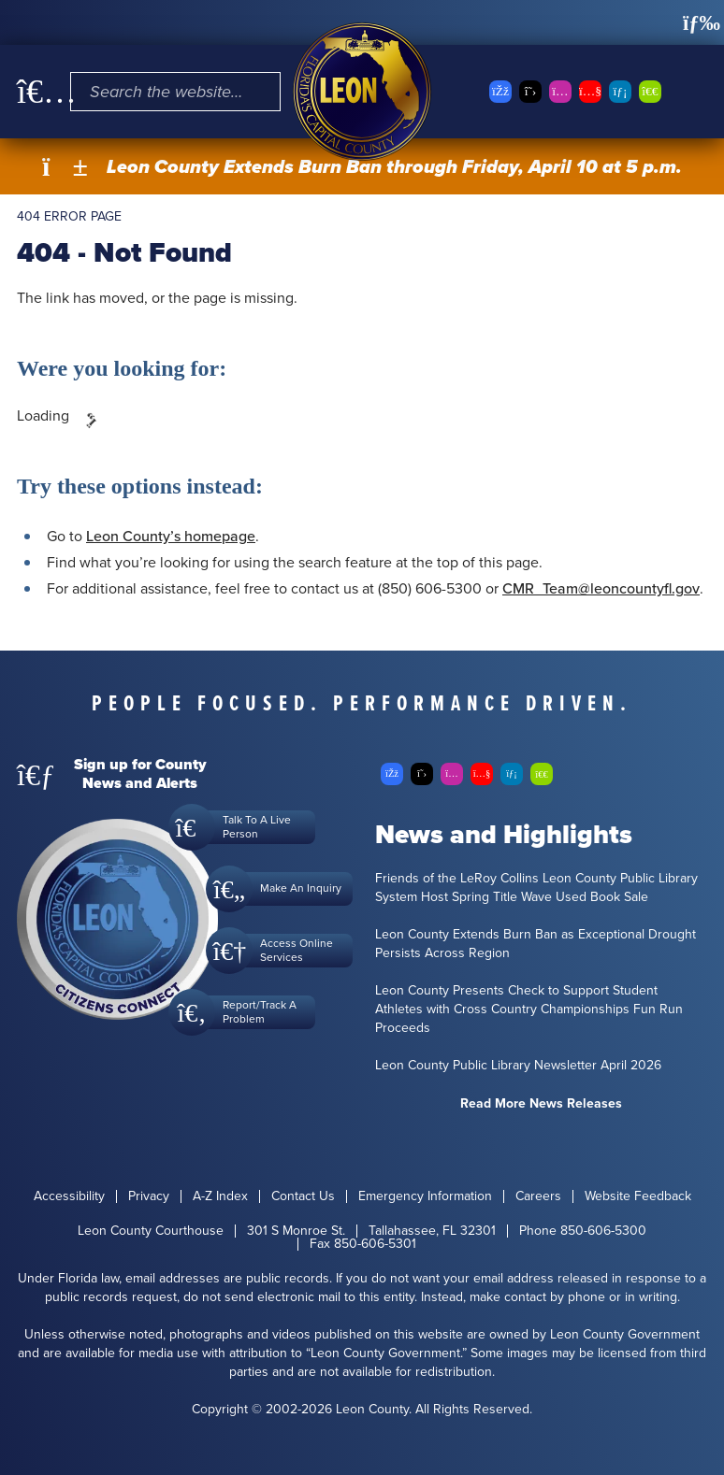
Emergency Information (425, 1196)
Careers (538, 1196)
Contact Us (303, 1196)
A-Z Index (220, 1196)
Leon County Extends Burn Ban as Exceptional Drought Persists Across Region (535, 944)
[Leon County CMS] (362, 91)
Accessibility (69, 1196)
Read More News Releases (541, 1103)
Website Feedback (638, 1196)
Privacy (148, 1196)
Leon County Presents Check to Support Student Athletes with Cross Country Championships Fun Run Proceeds (529, 1009)
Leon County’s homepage (170, 536)
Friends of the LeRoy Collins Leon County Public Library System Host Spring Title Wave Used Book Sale (536, 888)
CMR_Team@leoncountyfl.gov (601, 588)
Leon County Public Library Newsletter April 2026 (518, 1065)
